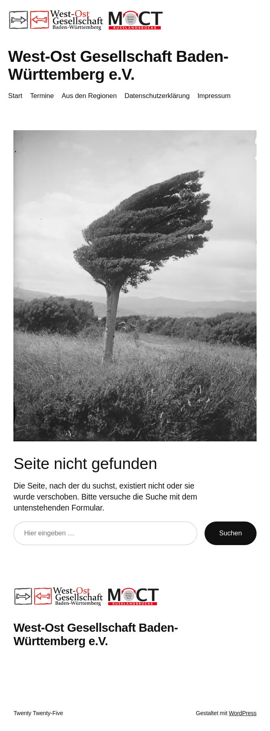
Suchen (230, 533)
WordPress (243, 713)
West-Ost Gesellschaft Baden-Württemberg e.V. (118, 65)
